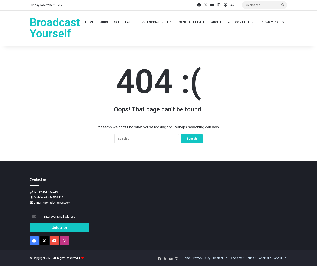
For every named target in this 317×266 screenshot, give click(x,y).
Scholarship (124, 22)
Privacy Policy (272, 22)
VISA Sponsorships (157, 22)
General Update (192, 22)
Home (89, 22)
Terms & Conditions (258, 258)
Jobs (104, 22)
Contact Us (244, 22)
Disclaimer (236, 258)
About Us (219, 22)
